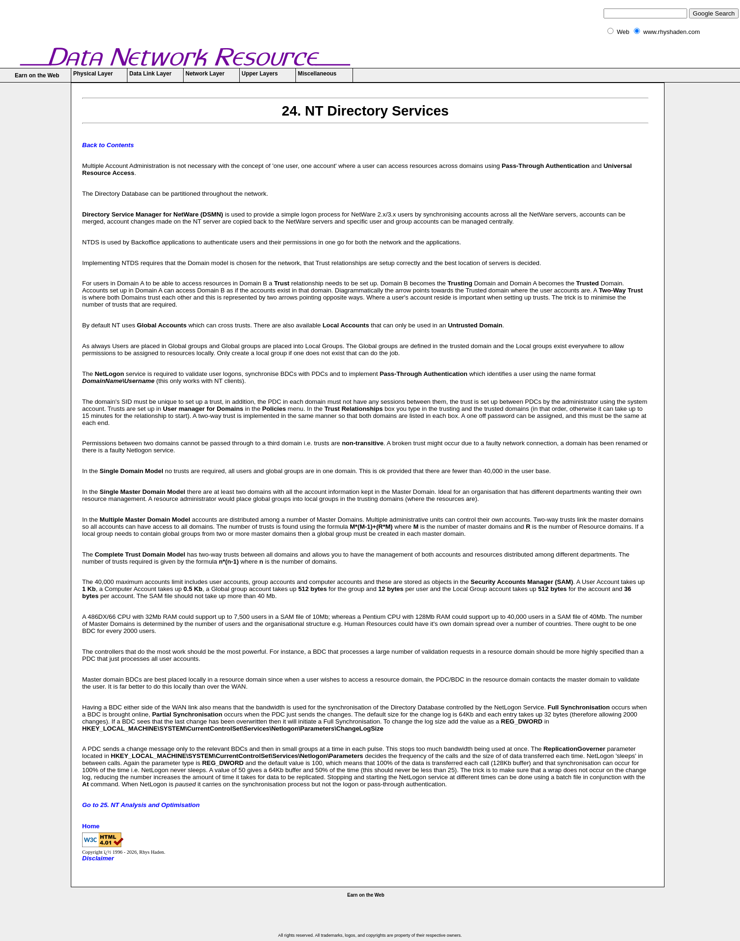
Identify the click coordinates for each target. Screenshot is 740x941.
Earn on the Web (37, 75)
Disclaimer (98, 858)
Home (91, 826)
